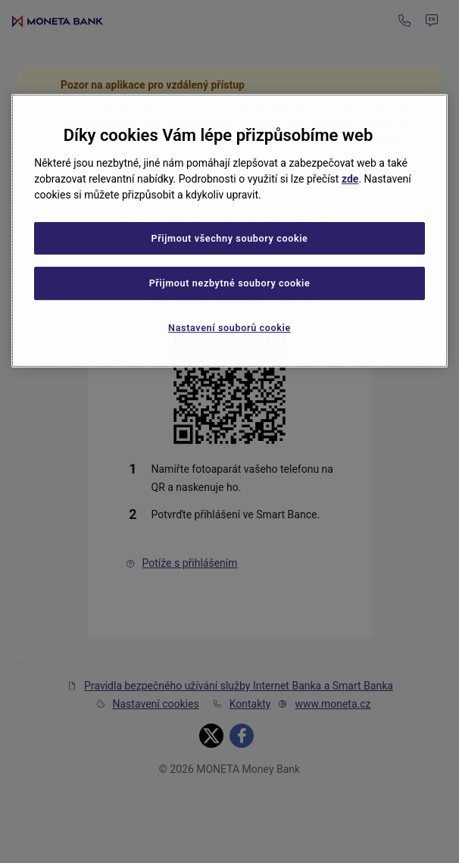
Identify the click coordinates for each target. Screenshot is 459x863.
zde (350, 179)
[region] (229, 230)
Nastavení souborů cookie (229, 327)
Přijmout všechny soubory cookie (229, 238)
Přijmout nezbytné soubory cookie (230, 283)
